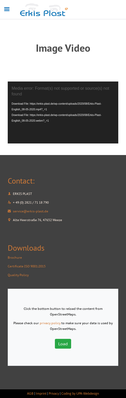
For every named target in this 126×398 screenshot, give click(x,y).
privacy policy (50, 323)
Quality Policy (18, 275)
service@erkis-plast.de (28, 211)
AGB (30, 393)
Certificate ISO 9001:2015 (27, 266)
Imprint (41, 393)
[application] (63, 112)
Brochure (15, 257)
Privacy (54, 393)
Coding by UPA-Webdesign (80, 393)
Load (63, 343)
